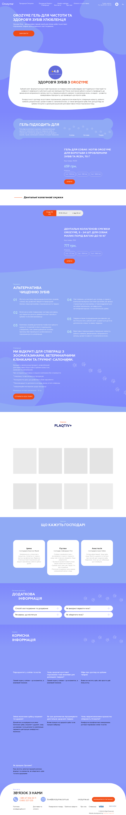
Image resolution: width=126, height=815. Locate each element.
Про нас (69, 5)
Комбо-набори (63, 3)
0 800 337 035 (26, 800)
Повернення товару (56, 806)
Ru (123, 4)
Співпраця (45, 5)
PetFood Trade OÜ (108, 813)
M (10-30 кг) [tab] (63, 213)
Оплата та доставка (81, 3)
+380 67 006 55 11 (28, 798)
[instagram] (116, 4)
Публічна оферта (71, 806)
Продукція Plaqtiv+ (45, 3)
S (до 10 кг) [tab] (49, 213)
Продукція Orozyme (26, 3)
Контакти (57, 5)
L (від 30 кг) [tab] (76, 213)
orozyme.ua (83, 799)
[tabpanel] (63, 242)
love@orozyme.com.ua (58, 799)
